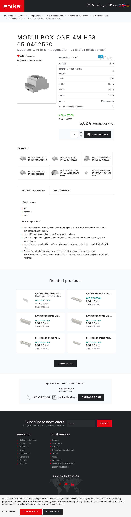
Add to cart (97, 135)
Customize (9, 511)
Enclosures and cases (78, 16)
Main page (8, 16)
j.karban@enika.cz (67, 397)
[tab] (33, 190)
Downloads (57, 443)
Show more (65, 363)
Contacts (23, 460)
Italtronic (75, 57)
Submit (104, 423)
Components (34, 16)
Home (21, 16)
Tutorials (56, 446)
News (21, 449)
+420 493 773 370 (41, 397)
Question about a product (31, 60)
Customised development (63, 449)
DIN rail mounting (100, 16)
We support (57, 460)
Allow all (54, 511)
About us (23, 463)
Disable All (32, 511)
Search (55, 453)
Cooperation (24, 453)
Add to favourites (27, 56)
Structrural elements (54, 16)
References (24, 446)
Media (54, 456)
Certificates (24, 456)
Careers (55, 439)
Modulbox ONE (15, 19)
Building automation (28, 439)
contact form (91, 397)
